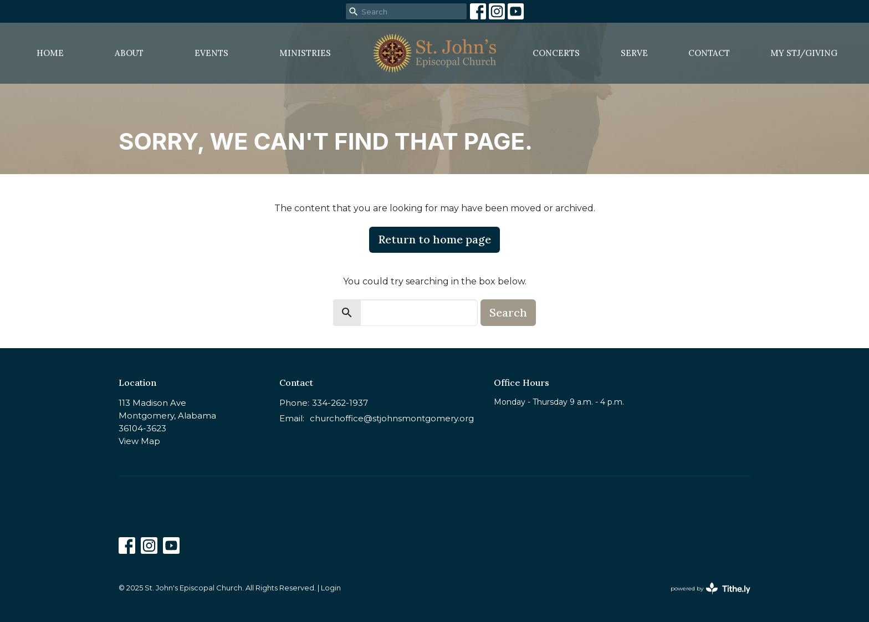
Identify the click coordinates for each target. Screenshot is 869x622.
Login (331, 588)
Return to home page (434, 239)
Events (211, 53)
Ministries (305, 53)
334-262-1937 (340, 402)
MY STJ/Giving (803, 53)
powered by (710, 588)
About (129, 53)
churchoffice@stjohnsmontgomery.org (392, 418)
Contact (709, 53)
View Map (139, 441)
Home (50, 53)
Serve (634, 53)
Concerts (556, 53)
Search (508, 312)
